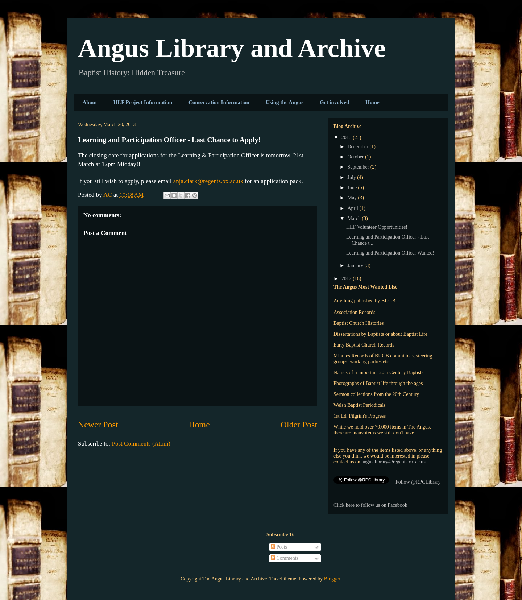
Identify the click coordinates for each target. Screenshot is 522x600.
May (352, 197)
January (355, 265)
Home (372, 102)
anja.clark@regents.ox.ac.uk (208, 181)
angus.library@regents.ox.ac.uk (393, 461)
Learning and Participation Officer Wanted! (390, 253)
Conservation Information (218, 102)
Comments (284, 558)
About (90, 102)
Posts (279, 547)
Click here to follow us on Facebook (370, 505)
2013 (347, 137)
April (353, 208)
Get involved (334, 102)
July (352, 177)
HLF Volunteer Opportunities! (376, 227)
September (358, 167)
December (358, 146)
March (354, 218)
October (356, 157)
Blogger (332, 579)
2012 (347, 278)
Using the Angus (284, 102)
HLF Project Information (142, 102)
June (352, 187)
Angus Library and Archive (232, 48)
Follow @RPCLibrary (418, 482)
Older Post (299, 424)
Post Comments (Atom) (141, 443)
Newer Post (98, 424)
